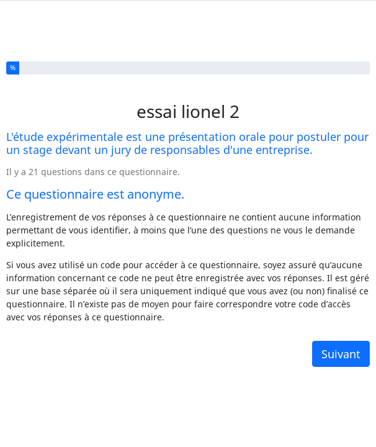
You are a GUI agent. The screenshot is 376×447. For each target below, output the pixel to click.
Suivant (340, 343)
